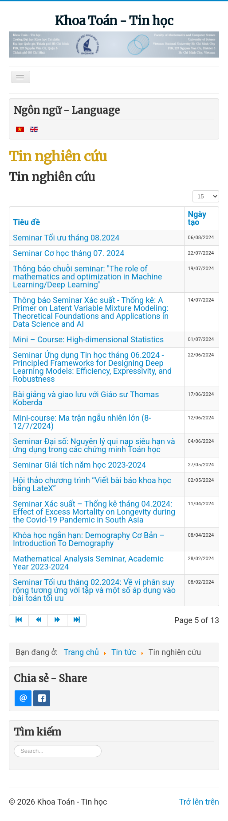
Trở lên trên (199, 808)
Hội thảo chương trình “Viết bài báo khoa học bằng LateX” (92, 484)
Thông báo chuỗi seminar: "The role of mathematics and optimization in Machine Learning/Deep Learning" (87, 276)
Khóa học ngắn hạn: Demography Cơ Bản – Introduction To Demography (89, 539)
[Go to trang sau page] (57, 620)
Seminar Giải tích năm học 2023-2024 (79, 464)
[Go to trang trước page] (38, 620)
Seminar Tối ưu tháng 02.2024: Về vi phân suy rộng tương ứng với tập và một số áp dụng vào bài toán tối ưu (94, 590)
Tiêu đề (26, 222)
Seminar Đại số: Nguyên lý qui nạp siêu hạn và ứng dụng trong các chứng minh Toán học (94, 445)
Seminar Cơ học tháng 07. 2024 (68, 253)
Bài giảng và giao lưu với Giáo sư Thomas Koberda (86, 398)
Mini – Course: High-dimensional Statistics (88, 339)
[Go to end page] (77, 620)
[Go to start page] (19, 620)
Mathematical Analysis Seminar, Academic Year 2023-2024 (88, 562)
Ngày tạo (197, 218)
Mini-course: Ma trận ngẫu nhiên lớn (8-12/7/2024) (82, 421)
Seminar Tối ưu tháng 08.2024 (66, 237)
